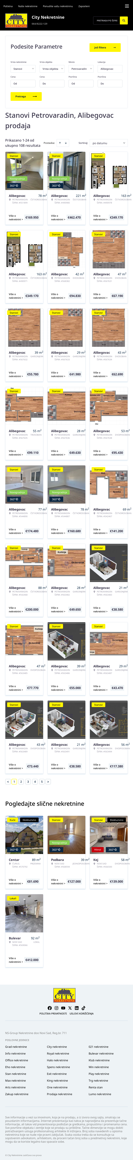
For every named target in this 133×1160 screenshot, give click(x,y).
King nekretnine (57, 1078)
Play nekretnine (99, 1072)
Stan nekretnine (15, 1072)
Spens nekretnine (58, 1065)
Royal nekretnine (58, 1051)
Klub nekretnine (99, 1058)
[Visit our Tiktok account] (83, 1006)
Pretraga (26, 94)
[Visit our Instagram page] (56, 1006)
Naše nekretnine (27, 6)
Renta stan (96, 1085)
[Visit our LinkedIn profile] (77, 1006)
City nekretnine (57, 1045)
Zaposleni (84, 6)
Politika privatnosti (53, 1011)
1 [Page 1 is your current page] (14, 779)
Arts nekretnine (15, 1085)
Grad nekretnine (16, 1045)
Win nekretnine (99, 1065)
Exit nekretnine (57, 1072)
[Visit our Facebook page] (50, 1006)
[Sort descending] (65, 141)
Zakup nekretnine (16, 1092)
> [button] (48, 779)
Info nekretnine (15, 1051)
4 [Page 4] (35, 779)
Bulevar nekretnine (101, 1051)
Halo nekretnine (57, 1058)
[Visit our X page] (70, 1006)
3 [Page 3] (28, 779)
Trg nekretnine (98, 1078)
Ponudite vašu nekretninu (58, 6)
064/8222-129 (39, 23)
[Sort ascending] (60, 141)
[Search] (124, 20)
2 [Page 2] (21, 779)
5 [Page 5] (42, 779)
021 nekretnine (98, 1045)
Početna (8, 6)
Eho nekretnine (15, 1065)
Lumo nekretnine (100, 1092)
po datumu (100, 141)
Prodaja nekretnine (59, 1092)
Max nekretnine (15, 1078)
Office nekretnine (16, 1058)
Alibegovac (107, 66)
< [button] (8, 779)
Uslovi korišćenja (82, 1011)
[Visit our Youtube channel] (63, 1006)
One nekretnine (57, 1085)
